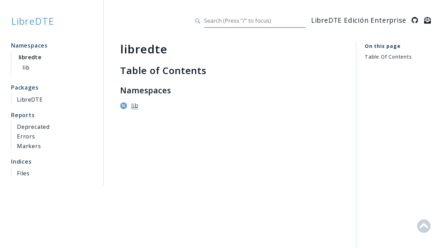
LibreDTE (32, 21)
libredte (30, 57)
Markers (29, 146)
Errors (26, 136)
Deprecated (33, 127)
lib (25, 67)
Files (23, 173)
